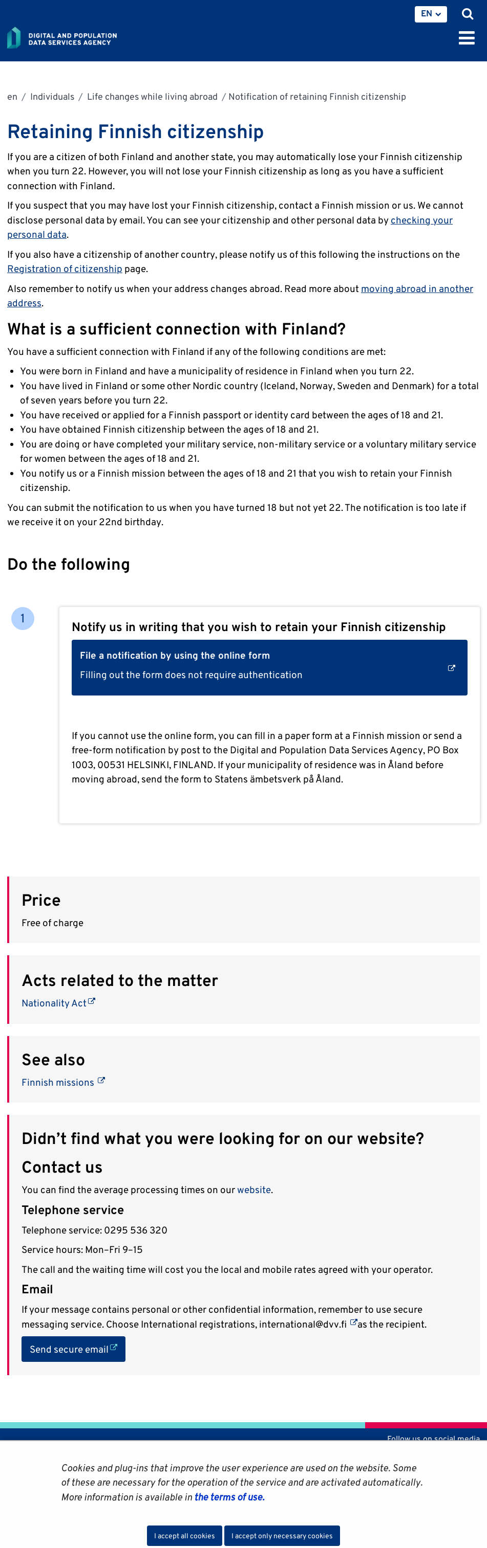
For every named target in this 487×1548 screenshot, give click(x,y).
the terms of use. (228, 1497)
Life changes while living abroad (151, 96)
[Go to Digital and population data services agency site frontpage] (85, 36)
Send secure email (77, 1348)
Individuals (51, 96)
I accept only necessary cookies (282, 1535)
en (12, 96)
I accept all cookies (184, 1535)
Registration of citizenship (64, 268)
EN (426, 13)
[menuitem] (431, 14)
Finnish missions (63, 1082)
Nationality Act (58, 1003)
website (254, 1189)
